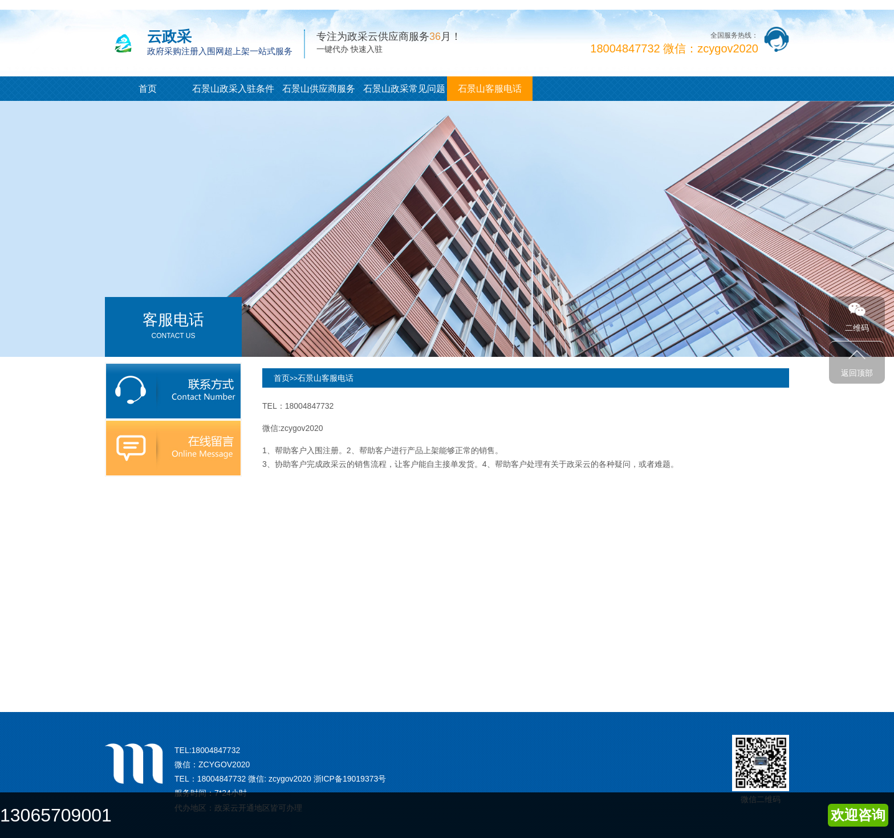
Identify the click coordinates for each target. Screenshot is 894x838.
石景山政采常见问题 (404, 88)
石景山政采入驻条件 (233, 88)
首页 (148, 88)
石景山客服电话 (490, 88)
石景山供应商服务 (318, 88)
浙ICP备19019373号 (350, 778)
